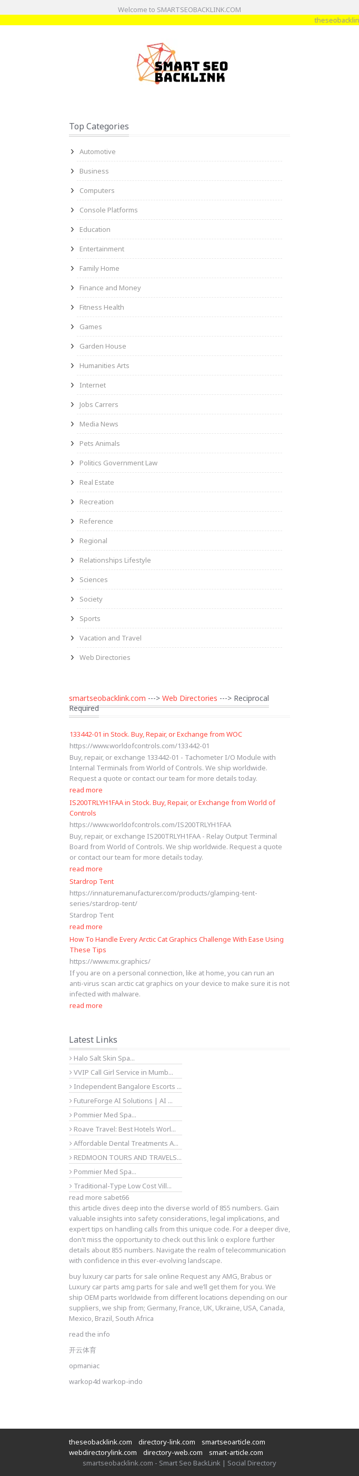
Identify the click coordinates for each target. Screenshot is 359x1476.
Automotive (97, 151)
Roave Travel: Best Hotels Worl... (122, 1129)
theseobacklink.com (100, 1442)
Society (91, 599)
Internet (92, 385)
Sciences (93, 579)
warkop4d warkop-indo (106, 1381)
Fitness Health (101, 307)
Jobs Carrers (98, 404)
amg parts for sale (149, 1286)
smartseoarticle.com (233, 1442)
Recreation (96, 501)
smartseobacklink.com (107, 698)
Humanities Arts (104, 365)
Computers (97, 190)
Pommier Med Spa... (102, 1114)
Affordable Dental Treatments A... (123, 1143)
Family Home (99, 268)
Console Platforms (108, 210)
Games (90, 326)
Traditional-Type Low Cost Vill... (120, 1185)
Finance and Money (110, 287)
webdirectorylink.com (103, 1452)
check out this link (190, 1239)
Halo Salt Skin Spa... (102, 1058)
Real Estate (96, 482)
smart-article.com (236, 1452)
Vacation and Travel (110, 638)
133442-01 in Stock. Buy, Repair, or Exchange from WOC (155, 734)
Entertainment (101, 248)
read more (86, 790)
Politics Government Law (118, 462)
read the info (89, 1334)
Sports (90, 618)
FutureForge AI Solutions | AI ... (121, 1100)
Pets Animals (99, 443)
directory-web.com (173, 1452)
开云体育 (82, 1350)
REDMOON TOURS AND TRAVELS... (125, 1157)
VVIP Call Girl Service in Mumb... (121, 1072)
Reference (96, 521)
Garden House (102, 346)
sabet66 (116, 1197)
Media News (98, 424)
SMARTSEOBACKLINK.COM (199, 9)
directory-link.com (166, 1442)
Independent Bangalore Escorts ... (125, 1086)
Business (94, 171)
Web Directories (105, 657)
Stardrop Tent (91, 881)
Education (95, 229)
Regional (93, 540)
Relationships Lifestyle (115, 560)
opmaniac (84, 1365)
